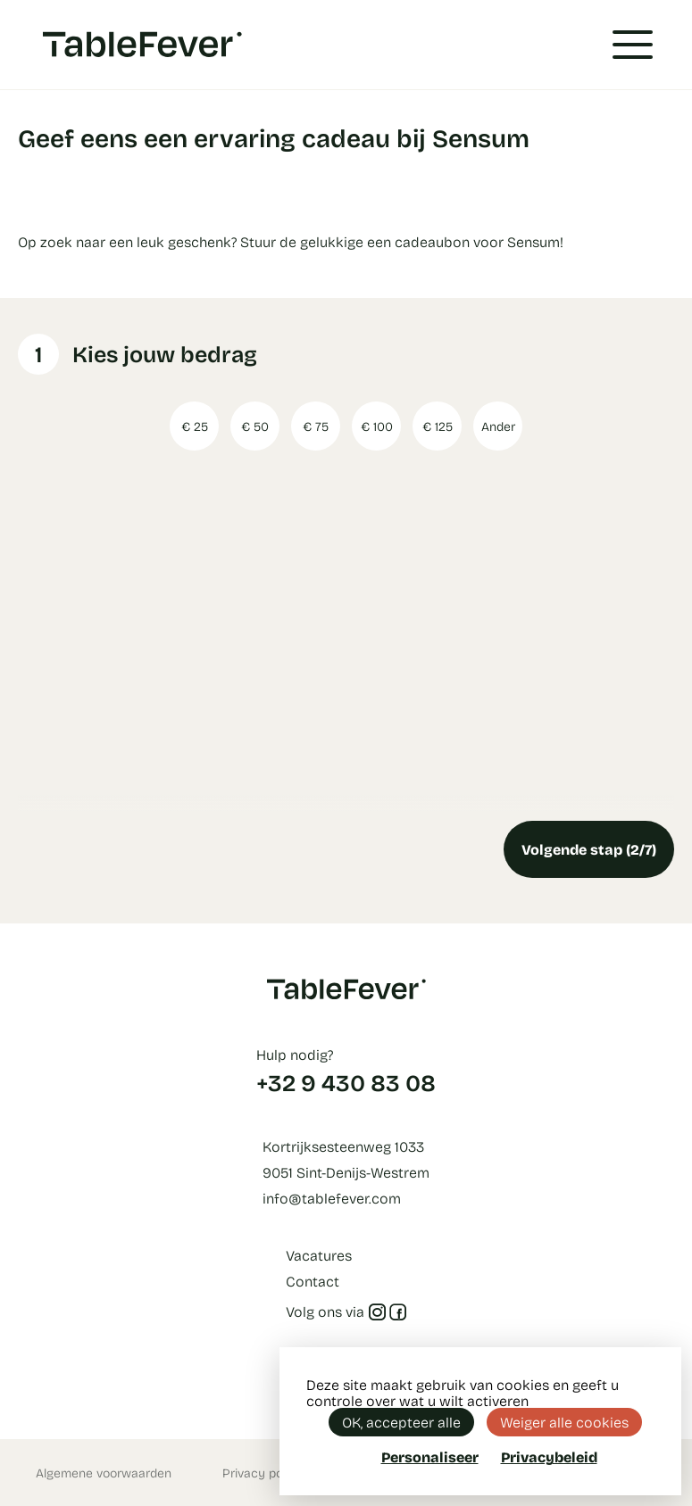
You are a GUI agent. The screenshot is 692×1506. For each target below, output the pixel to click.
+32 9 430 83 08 (346, 1082)
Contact (312, 1280)
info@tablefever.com (332, 1197)
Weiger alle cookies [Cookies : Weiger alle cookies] (564, 1421)
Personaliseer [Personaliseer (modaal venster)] (430, 1456)
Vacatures (319, 1255)
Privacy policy (262, 1472)
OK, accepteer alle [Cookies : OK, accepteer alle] (401, 1421)
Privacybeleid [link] (549, 1457)
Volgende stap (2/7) (588, 849)
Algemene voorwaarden (103, 1472)
